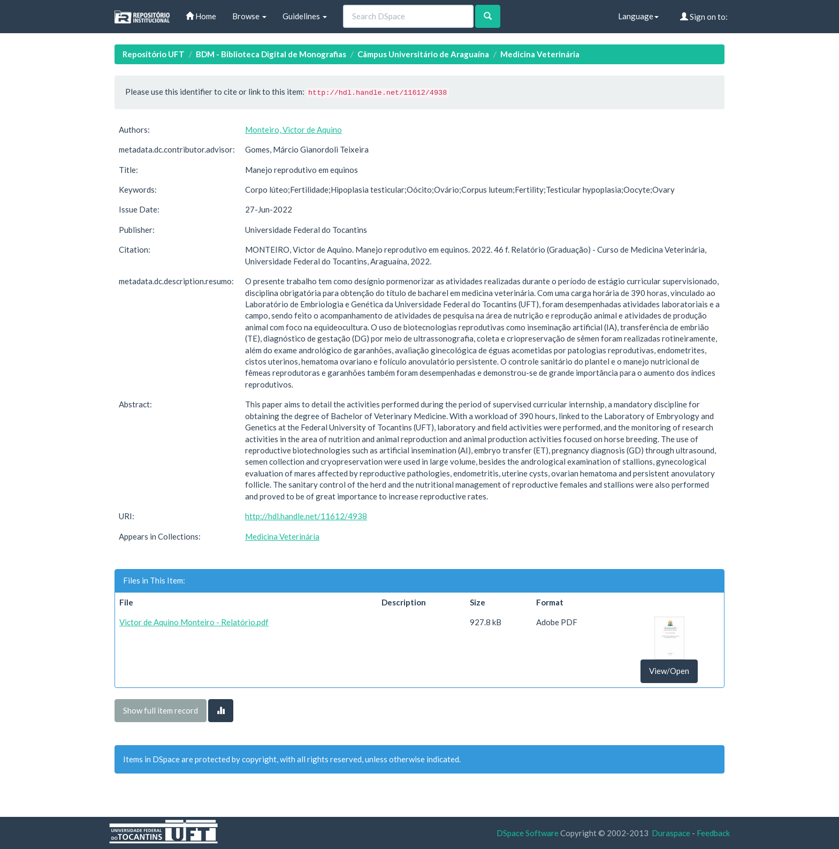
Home (201, 16)
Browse (249, 16)
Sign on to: (704, 16)
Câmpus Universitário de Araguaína (423, 54)
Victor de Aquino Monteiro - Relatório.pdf (194, 622)
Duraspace (671, 833)
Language (638, 16)
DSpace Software (528, 833)
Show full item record (160, 710)
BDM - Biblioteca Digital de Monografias (271, 54)
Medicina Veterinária (539, 54)
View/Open (669, 671)
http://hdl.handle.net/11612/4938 (306, 516)
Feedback (713, 833)
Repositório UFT (154, 54)
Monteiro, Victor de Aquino (293, 129)
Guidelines (305, 16)
